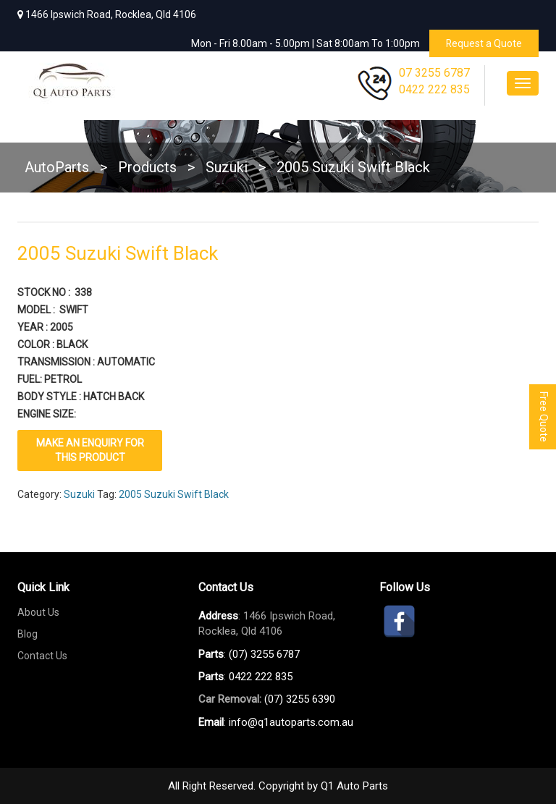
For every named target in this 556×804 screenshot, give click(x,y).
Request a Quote (483, 43)
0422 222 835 (434, 89)
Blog (27, 633)
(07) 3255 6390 (299, 699)
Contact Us (42, 655)
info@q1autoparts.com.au (291, 721)
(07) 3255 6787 (264, 653)
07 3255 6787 (434, 73)
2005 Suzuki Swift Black (174, 493)
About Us (38, 611)
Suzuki (79, 493)
